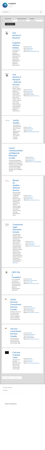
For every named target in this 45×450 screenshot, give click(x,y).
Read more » (15, 262)
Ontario (31, 241)
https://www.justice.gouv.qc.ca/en (36, 131)
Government (29, 130)
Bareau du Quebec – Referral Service (17, 185)
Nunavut (30, 46)
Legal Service (29, 49)
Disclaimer (5, 390)
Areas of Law (8, 18)
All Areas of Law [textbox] (8, 20)
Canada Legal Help (9, 5)
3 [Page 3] (7, 377)
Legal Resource (29, 309)
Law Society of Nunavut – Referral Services (17, 79)
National (30, 278)
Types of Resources (21, 18)
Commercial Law (33, 280)
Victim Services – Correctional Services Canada (15, 304)
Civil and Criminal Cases (16, 355)
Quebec (30, 127)
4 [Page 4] (9, 377)
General (31, 48)
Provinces (32, 18)
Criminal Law (32, 308)
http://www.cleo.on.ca (35, 245)
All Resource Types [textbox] (22, 20)
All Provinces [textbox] (33, 20)
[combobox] (12, 21)
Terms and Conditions (7, 387)
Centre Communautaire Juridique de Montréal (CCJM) (16, 153)
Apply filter (10, 24)
